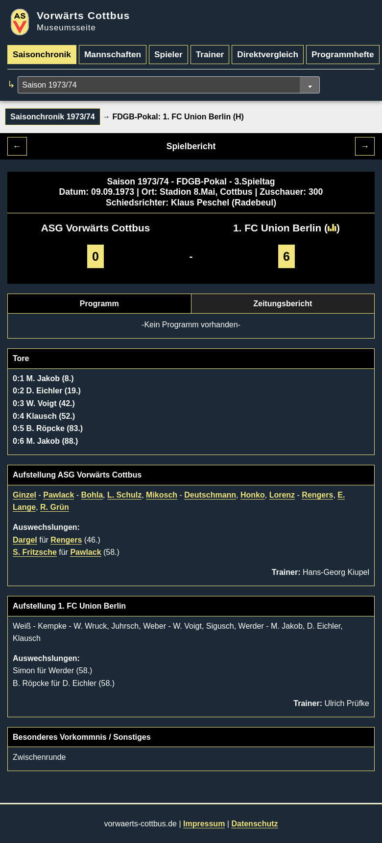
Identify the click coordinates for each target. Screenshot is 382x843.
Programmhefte (342, 54)
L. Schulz (124, 495)
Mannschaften (112, 54)
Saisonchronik (42, 54)
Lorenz (282, 495)
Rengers (317, 495)
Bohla (92, 495)
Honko (252, 495)
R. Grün (54, 507)
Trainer (210, 54)
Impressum (204, 824)
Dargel (25, 540)
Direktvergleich (267, 54)
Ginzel (24, 495)
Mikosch (161, 495)
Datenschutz (254, 824)
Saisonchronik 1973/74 (52, 117)
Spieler (168, 54)
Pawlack (58, 495)
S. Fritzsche (35, 552)
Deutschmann (210, 495)
